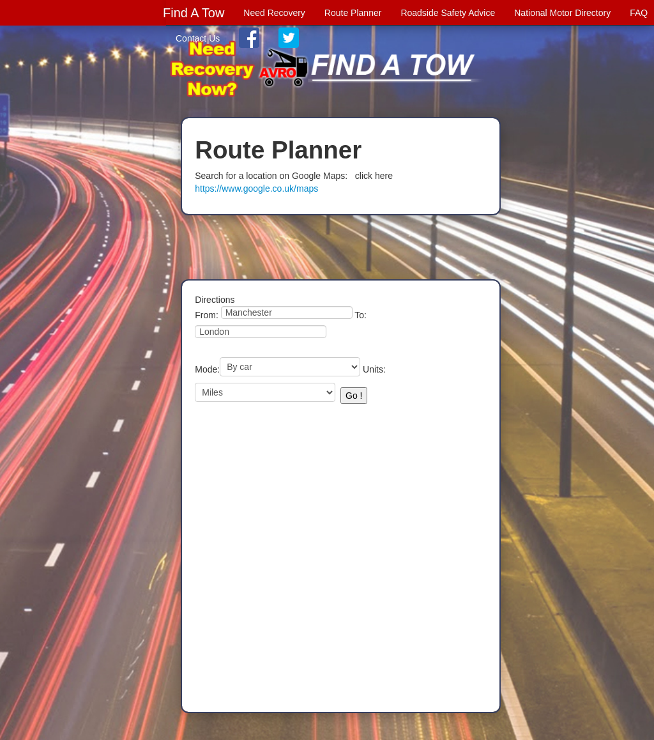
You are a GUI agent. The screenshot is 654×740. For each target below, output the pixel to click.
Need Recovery (274, 13)
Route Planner (353, 13)
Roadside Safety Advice (447, 13)
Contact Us (198, 38)
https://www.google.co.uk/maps (256, 188)
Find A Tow (193, 13)
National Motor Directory (562, 13)
